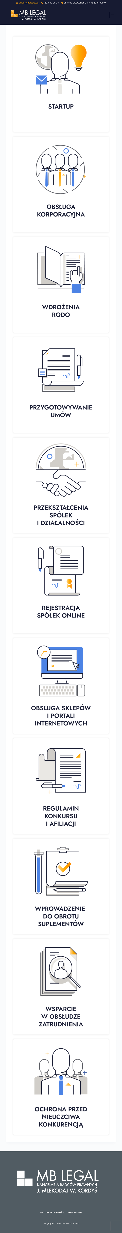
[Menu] (113, 15)
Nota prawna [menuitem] (75, 1212)
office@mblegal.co (29, 2)
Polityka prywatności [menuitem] (52, 1212)
